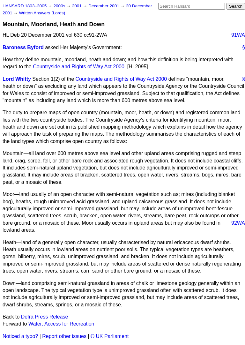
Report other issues (64, 336)
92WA (238, 223)
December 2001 (104, 6)
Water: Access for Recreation (61, 323)
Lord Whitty (17, 79)
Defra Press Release (44, 316)
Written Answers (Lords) (42, 13)
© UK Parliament (110, 336)
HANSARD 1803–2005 (25, 6)
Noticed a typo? (20, 336)
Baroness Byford (23, 47)
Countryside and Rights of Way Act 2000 (78, 66)
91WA (238, 35)
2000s (59, 6)
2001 (77, 6)
